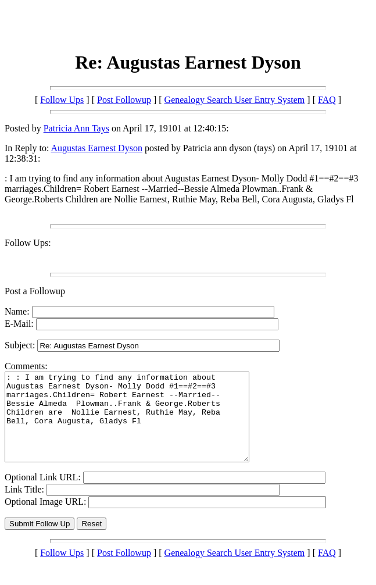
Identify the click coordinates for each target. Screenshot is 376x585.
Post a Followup (35, 291)
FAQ (327, 100)
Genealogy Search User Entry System (234, 100)
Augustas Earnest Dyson (96, 148)
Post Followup (124, 100)
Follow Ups (62, 100)
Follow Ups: (28, 243)
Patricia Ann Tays (76, 128)
